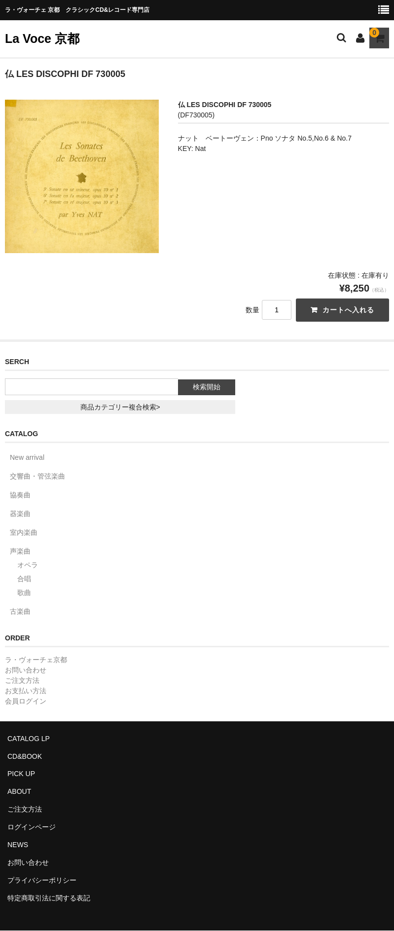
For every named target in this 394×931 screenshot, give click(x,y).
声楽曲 (20, 551)
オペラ (27, 565)
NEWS (17, 845)
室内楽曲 (23, 532)
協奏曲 (20, 495)
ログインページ (31, 827)
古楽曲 (20, 611)
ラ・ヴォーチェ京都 (36, 660)
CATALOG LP (28, 739)
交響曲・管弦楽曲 (37, 476)
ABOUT (19, 792)
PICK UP (21, 774)
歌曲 (24, 592)
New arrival (27, 457)
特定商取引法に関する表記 (48, 898)
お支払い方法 (25, 691)
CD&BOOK (24, 756)
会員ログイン (25, 701)
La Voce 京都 (42, 38)
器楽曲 (20, 514)
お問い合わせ (25, 670)
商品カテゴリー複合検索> (120, 407)
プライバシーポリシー (41, 881)
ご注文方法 (22, 680)
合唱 (24, 579)
